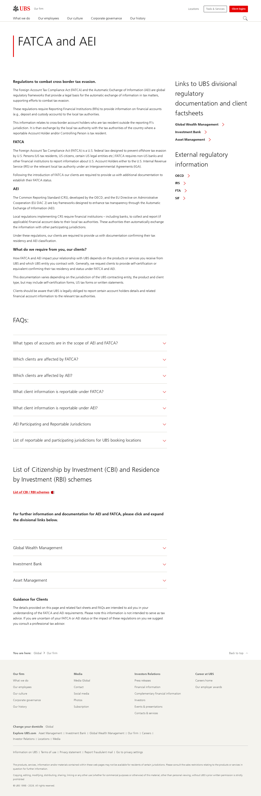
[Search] (245, 18)
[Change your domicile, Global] (49, 726)
